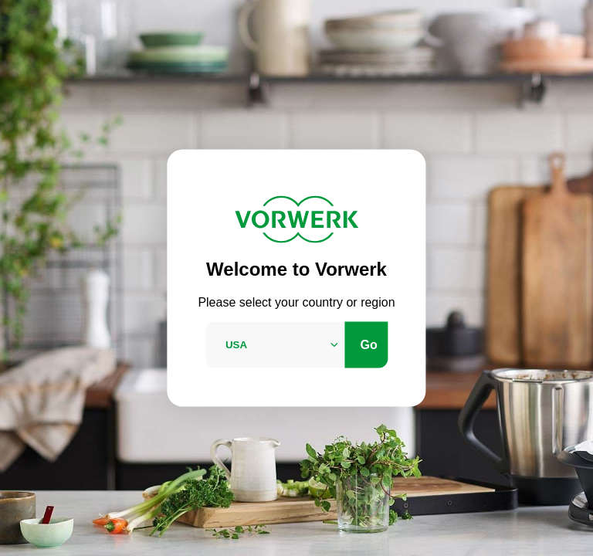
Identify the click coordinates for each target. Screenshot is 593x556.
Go (369, 344)
